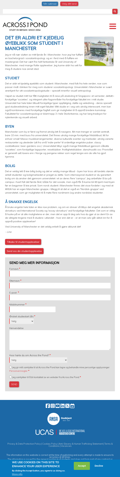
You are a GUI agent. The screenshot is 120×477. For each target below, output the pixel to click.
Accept (82, 465)
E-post (13, 292)
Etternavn (14, 280)
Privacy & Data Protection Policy (24, 443)
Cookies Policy (49, 443)
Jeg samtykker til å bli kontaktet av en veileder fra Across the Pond (45, 377)
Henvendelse (16, 328)
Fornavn (13, 268)
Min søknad (49, 3)
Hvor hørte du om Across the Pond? (29, 355)
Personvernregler (18, 371)
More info (17, 474)
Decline (99, 465)
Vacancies (66, 446)
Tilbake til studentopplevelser (23, 241)
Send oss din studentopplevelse (24, 251)
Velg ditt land (69, 3)
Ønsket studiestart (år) (21, 316)
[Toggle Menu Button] (112, 26)
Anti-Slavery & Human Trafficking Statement (81, 443)
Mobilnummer (17, 304)
